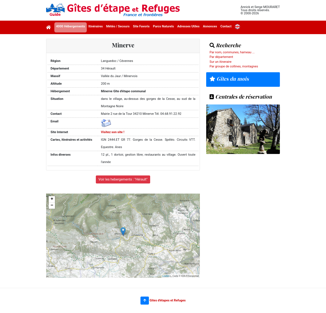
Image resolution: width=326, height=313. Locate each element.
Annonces (210, 26)
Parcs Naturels (163, 26)
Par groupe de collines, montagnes (234, 66)
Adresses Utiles (188, 26)
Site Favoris (141, 26)
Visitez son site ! (112, 132)
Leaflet (165, 276)
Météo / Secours (118, 26)
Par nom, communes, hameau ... (232, 52)
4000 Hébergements (70, 26)
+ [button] (52, 199)
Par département (221, 57)
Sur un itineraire (220, 62)
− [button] (52, 205)
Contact (226, 26)
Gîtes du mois (229, 78)
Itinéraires (95, 26)
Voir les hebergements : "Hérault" (123, 179)
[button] (144, 301)
